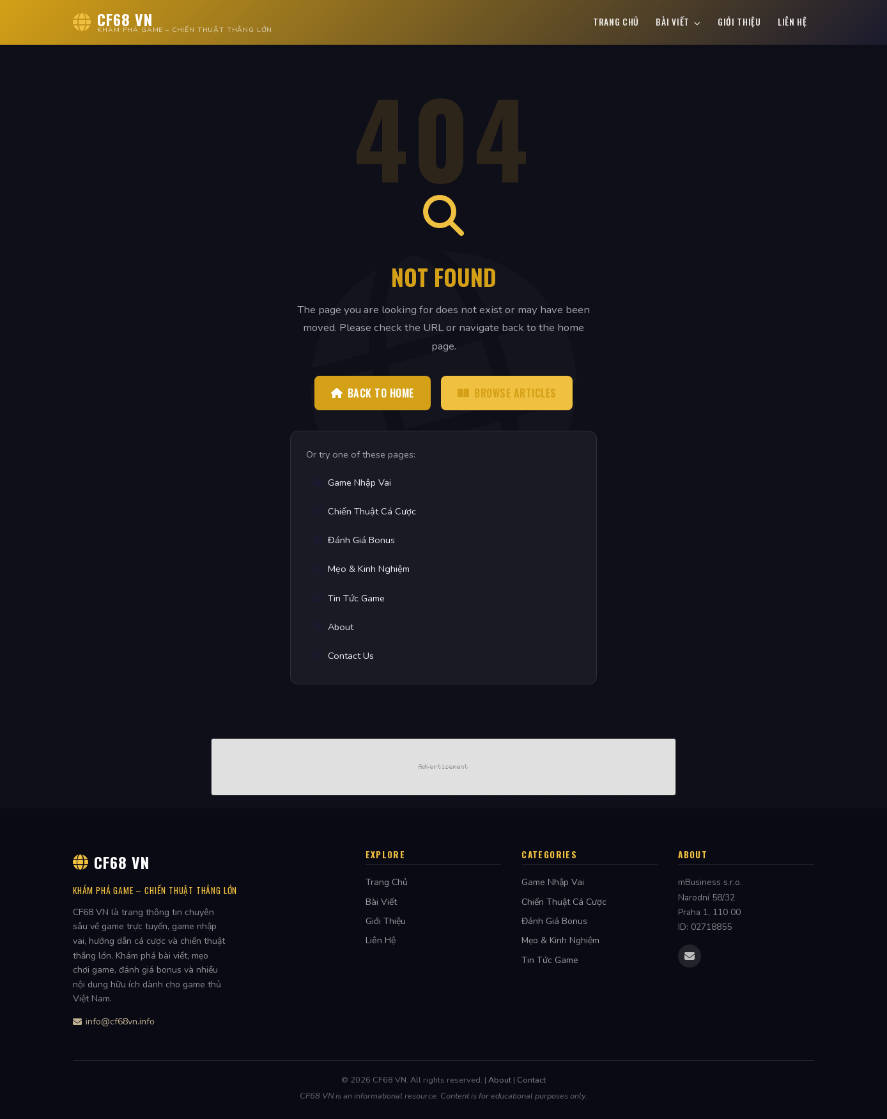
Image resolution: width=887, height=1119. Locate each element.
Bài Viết (678, 21)
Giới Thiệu (739, 21)
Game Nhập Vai (351, 482)
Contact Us (343, 655)
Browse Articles (507, 393)
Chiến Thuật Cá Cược (364, 511)
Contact (531, 1080)
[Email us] (689, 956)
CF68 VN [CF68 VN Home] (111, 862)
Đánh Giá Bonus (353, 540)
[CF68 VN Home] (172, 22)
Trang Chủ (616, 21)
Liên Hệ (792, 21)
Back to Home (372, 393)
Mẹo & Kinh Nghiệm (361, 568)
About (332, 627)
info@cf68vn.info (114, 1021)
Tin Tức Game (348, 598)
